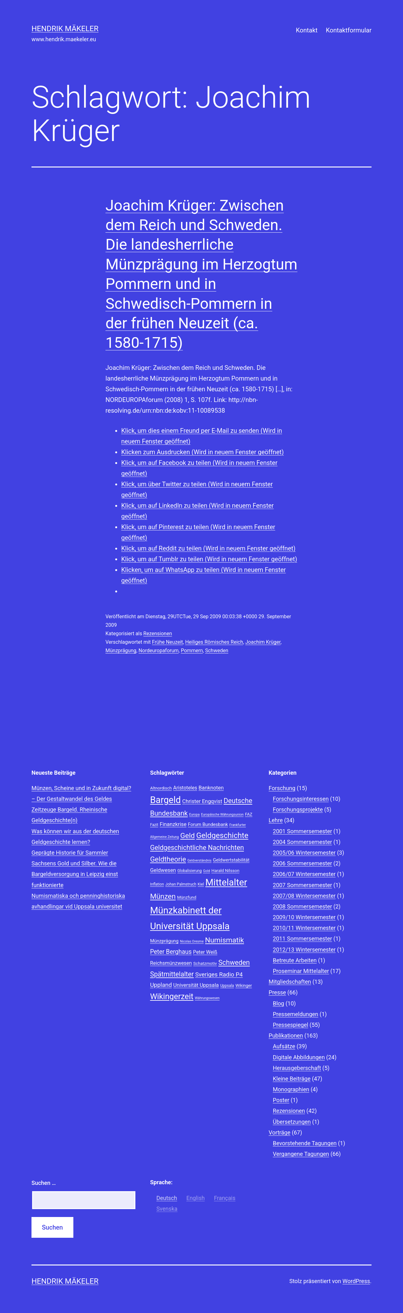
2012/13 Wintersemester (304, 949)
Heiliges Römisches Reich (214, 642)
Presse (277, 992)
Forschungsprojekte (298, 809)
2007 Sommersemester (302, 885)
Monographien (291, 1089)
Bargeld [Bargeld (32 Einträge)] (165, 800)
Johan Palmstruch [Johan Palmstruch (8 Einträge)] (180, 884)
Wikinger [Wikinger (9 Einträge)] (244, 985)
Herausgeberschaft (297, 1068)
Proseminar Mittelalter (301, 971)
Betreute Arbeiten (295, 960)
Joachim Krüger (263, 642)
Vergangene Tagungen (301, 1154)
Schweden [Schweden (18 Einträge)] (234, 962)
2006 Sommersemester (302, 863)
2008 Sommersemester (302, 906)
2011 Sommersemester (302, 938)
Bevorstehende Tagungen (305, 1143)
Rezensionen (157, 634)
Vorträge (279, 1132)
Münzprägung (120, 651)
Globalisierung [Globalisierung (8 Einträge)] (189, 871)
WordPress (356, 1281)
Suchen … (43, 1183)
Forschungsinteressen (301, 798)
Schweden (216, 651)
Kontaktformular (349, 30)
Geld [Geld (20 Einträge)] (187, 835)
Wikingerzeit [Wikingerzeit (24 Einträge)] (172, 996)
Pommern (192, 651)
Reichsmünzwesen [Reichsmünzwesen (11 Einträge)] (171, 963)
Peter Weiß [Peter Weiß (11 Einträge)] (205, 952)
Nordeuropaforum (159, 651)
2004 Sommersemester (302, 842)
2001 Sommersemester (302, 831)
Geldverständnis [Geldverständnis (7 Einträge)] (199, 860)
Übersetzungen (292, 1121)
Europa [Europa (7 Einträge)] (194, 814)
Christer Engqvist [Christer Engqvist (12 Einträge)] (202, 801)
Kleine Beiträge (292, 1078)
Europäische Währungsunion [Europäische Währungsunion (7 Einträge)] (222, 814)
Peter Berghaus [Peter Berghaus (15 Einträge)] (171, 951)
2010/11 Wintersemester (304, 928)
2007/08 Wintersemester (304, 895)
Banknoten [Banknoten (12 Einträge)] (211, 787)
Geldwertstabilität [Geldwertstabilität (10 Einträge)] (231, 860)
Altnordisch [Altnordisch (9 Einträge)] (161, 787)
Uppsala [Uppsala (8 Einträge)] (227, 985)
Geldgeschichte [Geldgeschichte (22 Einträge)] (222, 835)
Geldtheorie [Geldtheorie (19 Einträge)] (168, 859)
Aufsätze (284, 1046)
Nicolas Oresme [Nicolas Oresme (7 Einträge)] (191, 941)
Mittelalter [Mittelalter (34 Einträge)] (226, 882)
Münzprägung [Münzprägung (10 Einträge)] (164, 941)
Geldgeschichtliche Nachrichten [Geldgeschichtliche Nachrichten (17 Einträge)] (197, 848)
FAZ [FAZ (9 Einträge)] (248, 814)
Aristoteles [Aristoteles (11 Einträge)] (185, 788)
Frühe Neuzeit (167, 642)
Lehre (276, 820)
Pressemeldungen (295, 1014)
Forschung (282, 788)
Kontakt (307, 30)
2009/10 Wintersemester (304, 917)
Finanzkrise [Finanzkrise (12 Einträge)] (173, 824)
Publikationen (286, 1035)
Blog (278, 1003)
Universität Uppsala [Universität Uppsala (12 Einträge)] (196, 985)
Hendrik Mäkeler (65, 28)
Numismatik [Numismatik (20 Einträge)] (224, 940)
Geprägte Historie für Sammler (69, 852)
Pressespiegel (290, 1025)
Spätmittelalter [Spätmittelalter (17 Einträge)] (172, 974)
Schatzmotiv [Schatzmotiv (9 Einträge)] (205, 963)
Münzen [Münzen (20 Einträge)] (163, 896)
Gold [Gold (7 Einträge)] (206, 871)
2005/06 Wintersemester (304, 852)
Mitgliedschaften (290, 981)
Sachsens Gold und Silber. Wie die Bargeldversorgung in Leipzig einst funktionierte (74, 874)
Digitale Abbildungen (299, 1057)
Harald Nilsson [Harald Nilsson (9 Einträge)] (225, 870)
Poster (281, 1100)
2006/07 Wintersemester (304, 874)
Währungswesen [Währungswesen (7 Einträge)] (207, 998)
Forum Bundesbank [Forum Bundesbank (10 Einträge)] (208, 824)
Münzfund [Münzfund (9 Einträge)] (186, 897)
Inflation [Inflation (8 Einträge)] (157, 884)
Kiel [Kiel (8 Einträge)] (201, 884)
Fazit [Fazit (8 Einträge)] (154, 825)
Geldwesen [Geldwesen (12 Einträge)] (163, 870)
